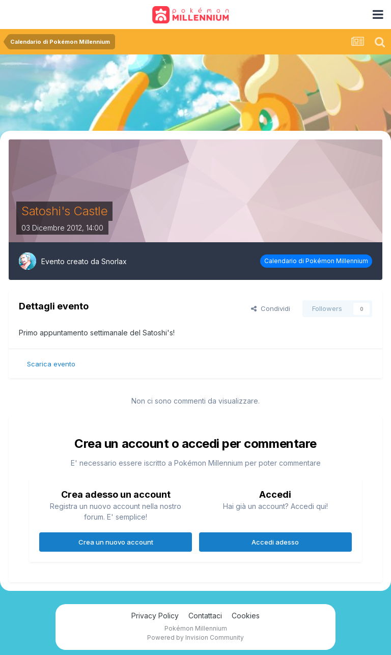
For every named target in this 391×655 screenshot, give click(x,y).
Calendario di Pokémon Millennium (316, 261)
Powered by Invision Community (195, 637)
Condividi (270, 308)
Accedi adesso (275, 542)
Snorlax (114, 261)
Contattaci (205, 615)
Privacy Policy (155, 615)
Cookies (246, 615)
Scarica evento (51, 364)
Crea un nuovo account (115, 542)
